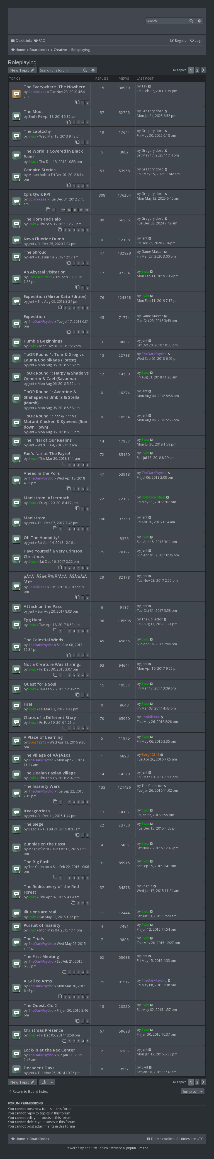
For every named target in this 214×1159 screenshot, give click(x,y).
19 (75, 210)
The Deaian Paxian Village (50, 773)
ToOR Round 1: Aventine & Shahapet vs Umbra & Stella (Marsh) (51, 397)
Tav (144, 86)
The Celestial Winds (43, 639)
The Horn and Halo (42, 219)
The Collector (152, 619)
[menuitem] (39, 41)
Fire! (28, 704)
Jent (31, 243)
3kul (31, 116)
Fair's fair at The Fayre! (47, 453)
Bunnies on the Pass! (44, 844)
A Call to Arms (38, 981)
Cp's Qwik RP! (37, 194)
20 (80, 210)
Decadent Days (39, 1067)
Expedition (34, 316)
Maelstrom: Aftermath (46, 497)
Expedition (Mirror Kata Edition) (55, 296)
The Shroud (35, 252)
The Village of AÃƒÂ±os (47, 755)
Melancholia (38, 174)
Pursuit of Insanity (42, 925)
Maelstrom (34, 517)
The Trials (34, 938)
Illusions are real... (42, 912)
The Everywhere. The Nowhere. (55, 86)
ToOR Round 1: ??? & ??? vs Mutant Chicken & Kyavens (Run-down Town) (56, 421)
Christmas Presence (43, 1030)
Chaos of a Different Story (50, 717)
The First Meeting (41, 956)
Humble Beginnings (43, 341)
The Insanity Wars (42, 786)
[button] (203, 70)
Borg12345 (37, 742)
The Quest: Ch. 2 (40, 1005)
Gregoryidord (153, 111)
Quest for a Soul (40, 684)
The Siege (33, 824)
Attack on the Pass (43, 606)
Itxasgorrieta (37, 810)
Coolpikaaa (37, 91)
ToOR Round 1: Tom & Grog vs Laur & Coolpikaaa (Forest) (54, 357)
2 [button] (197, 70)
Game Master (152, 251)
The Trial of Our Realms (48, 440)
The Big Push (37, 861)
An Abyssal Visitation (44, 272)
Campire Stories (39, 169)
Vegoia (33, 829)
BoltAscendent (40, 277)
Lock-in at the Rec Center (49, 1050)
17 (63, 210)
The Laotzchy (37, 131)
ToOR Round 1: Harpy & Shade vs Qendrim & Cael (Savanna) (56, 375)
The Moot (33, 111)
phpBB (89, 1148)
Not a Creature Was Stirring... (53, 664)
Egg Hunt (33, 619)
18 (69, 210)
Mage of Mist (38, 849)
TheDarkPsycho (41, 321)
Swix (32, 136)
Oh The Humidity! (41, 537)
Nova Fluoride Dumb (44, 238)
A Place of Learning (43, 737)
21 (86, 210)
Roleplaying (22, 62)
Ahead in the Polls (42, 473)
